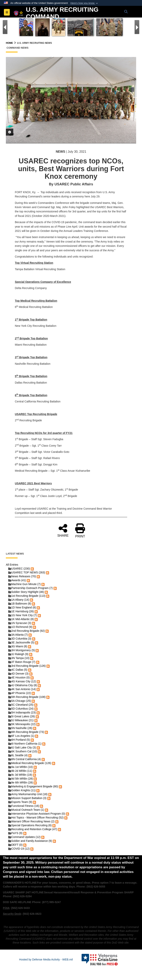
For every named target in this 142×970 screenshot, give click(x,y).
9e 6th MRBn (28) (20, 782)
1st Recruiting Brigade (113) (26, 595)
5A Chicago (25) (19, 700)
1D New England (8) (22, 607)
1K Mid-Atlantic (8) (21, 619)
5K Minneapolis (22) (22, 724)
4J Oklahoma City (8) (22, 685)
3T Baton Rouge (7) (21, 661)
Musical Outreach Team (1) (26, 809)
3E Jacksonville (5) (21, 642)
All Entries (12, 564)
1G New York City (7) (22, 615)
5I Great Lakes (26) (21, 716)
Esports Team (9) (20, 802)
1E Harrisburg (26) (21, 611)
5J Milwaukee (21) (21, 720)
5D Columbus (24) (21, 708)
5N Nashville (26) (20, 728)
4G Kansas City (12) (22, 681)
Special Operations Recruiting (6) (30, 825)
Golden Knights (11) (22, 790)
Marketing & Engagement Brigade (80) (33, 786)
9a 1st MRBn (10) (20, 766)
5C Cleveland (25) (20, 704)
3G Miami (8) (17, 646)
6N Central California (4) (24, 759)
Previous (13, 100)
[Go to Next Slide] (137, 27)
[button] (84, 3)
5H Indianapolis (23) (22, 712)
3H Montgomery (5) (21, 650)
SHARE (63, 530)
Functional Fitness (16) (23, 805)
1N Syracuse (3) (19, 623)
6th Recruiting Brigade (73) (26, 731)
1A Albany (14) (18, 599)
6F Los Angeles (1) (21, 735)
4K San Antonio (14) (22, 689)
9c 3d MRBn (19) (20, 774)
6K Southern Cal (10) (22, 751)
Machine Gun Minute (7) (24, 584)
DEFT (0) (15, 844)
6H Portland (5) (19, 739)
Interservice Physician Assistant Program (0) (36, 813)
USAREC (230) (19, 568)
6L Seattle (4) (18, 755)
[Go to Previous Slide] (5, 27)
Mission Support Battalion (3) (27, 798)
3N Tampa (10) (18, 658)
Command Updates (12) (24, 837)
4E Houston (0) (19, 677)
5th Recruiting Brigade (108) (27, 696)
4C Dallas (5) (17, 669)
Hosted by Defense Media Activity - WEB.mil (46, 959)
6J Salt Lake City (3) (22, 747)
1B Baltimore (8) (19, 603)
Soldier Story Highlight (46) (26, 591)
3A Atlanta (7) (18, 634)
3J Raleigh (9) (18, 654)
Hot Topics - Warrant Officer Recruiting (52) (35, 817)
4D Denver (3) (18, 673)
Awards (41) (17, 580)
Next (129, 100)
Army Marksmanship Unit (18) (27, 794)
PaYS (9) (15, 833)
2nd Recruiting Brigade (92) (26, 630)
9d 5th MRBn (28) (20, 778)
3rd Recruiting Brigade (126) (27, 665)
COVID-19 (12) (18, 848)
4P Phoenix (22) (19, 693)
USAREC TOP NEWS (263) (26, 572)
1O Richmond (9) (20, 626)
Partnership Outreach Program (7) (30, 588)
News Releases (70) (22, 576)
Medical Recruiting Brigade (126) (29, 763)
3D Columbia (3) (19, 638)
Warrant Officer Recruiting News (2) (31, 821)
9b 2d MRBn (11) (20, 770)
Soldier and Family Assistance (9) (30, 840)
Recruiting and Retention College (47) (32, 829)
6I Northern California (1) (24, 743)
